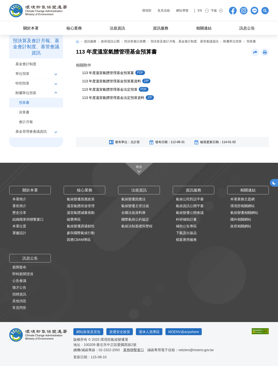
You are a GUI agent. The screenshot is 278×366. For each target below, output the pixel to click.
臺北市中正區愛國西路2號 (116, 345)
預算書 (251, 41)
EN (196, 10)
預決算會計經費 (135, 41)
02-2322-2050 (109, 350)
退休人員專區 (150, 332)
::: (128, 10)
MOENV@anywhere (186, 332)
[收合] (139, 169)
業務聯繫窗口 (134, 350)
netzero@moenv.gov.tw (197, 350)
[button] (265, 10)
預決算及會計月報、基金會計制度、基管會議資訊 (185, 41)
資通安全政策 (120, 332)
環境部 (140, 10)
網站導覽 (176, 10)
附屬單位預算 (232, 41)
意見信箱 (157, 10)
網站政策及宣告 (88, 332)
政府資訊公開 (110, 41)
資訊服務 (90, 41)
